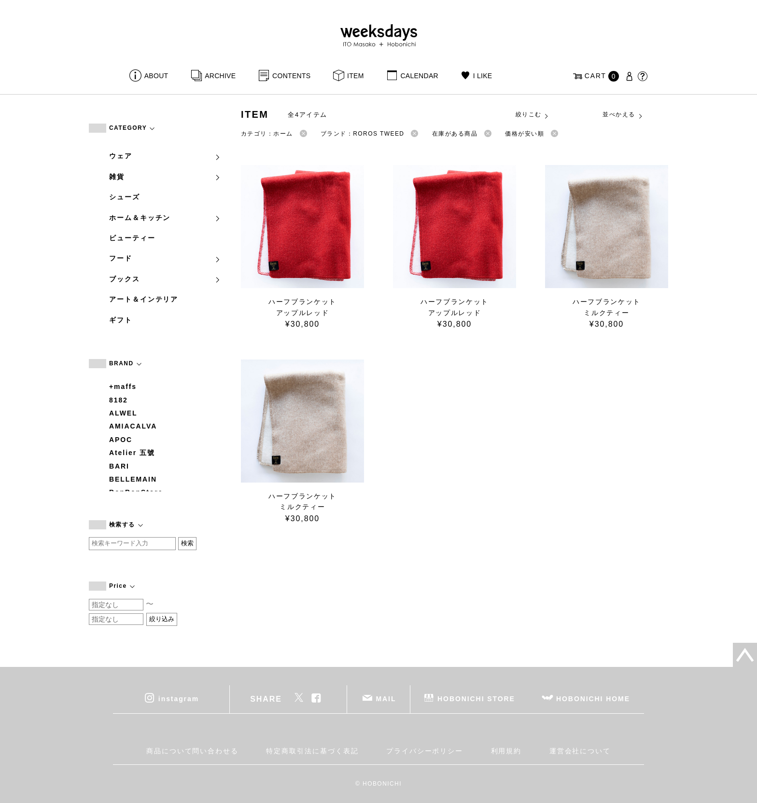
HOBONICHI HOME (593, 699)
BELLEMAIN (133, 479)
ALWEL (123, 413)
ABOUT (156, 76)
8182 (118, 400)
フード (165, 258)
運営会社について (580, 751)
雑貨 (165, 176)
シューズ (124, 197)
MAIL (386, 699)
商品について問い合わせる (192, 751)
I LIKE (482, 76)
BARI (119, 466)
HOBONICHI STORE (476, 699)
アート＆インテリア (143, 299)
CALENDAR (419, 76)
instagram (178, 699)
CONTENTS (291, 76)
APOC (120, 439)
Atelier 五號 (132, 453)
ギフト (120, 320)
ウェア (165, 156)
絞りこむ (532, 115)
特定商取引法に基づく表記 (312, 751)
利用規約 (506, 751)
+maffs (123, 386)
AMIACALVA (133, 426)
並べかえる (623, 115)
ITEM (355, 76)
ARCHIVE (220, 76)
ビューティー (132, 238)
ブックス (165, 279)
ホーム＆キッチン (165, 217)
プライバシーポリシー (424, 751)
